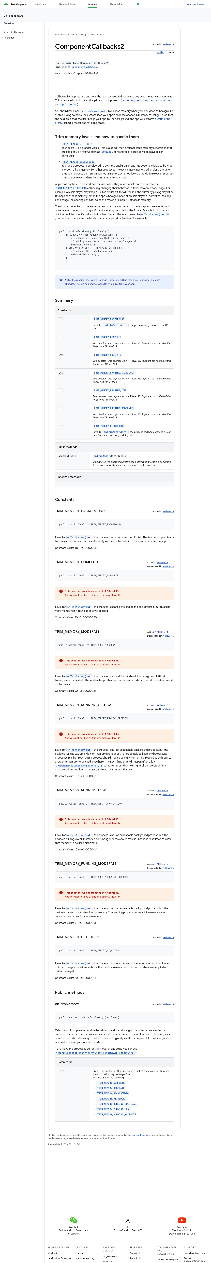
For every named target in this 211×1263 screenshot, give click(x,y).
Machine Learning (84, 1258)
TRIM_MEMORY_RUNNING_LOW (110, 390)
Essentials (40, 3)
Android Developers (64, 34)
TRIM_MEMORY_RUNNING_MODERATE (113, 408)
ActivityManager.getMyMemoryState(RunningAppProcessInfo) (95, 1052)
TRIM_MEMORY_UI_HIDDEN (77, 144)
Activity (128, 100)
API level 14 (168, 44)
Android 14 (135, 1258)
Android (52, 1252)
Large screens (110, 1256)
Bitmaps (106, 151)
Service (142, 100)
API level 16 (162, 705)
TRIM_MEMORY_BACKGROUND (78, 161)
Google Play (117, 3)
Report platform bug (194, 1252)
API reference (14, 16)
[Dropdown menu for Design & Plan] (79, 4)
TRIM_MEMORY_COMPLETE (107, 337)
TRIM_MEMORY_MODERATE (107, 354)
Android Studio (196, 3)
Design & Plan (67, 3)
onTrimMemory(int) (94, 111)
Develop (82, 34)
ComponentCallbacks (85, 66)
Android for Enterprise (59, 1258)
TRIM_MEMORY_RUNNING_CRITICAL (113, 372)
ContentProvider (160, 100)
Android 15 (135, 1252)
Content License (140, 1135)
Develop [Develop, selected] (92, 3)
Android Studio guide (168, 1259)
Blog (143, 3)
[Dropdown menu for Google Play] (128, 4)
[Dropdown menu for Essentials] (50, 4)
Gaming (79, 1252)
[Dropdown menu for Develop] (101, 4)
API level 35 (168, 566)
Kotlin (160, 52)
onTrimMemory (102, 455)
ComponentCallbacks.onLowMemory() (79, 765)
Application (68, 104)
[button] (21, 37)
